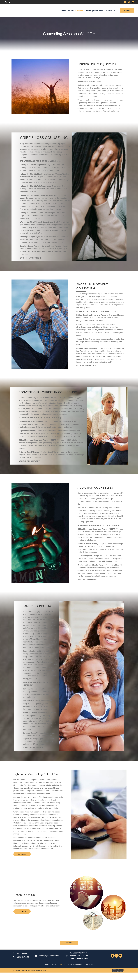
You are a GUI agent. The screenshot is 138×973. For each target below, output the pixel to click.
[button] (127, 10)
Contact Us (88, 965)
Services (61, 965)
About (53, 965)
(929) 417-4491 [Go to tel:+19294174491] (23, 958)
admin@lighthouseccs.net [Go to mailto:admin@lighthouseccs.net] (49, 956)
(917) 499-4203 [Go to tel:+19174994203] (23, 954)
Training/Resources (74, 965)
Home (47, 965)
